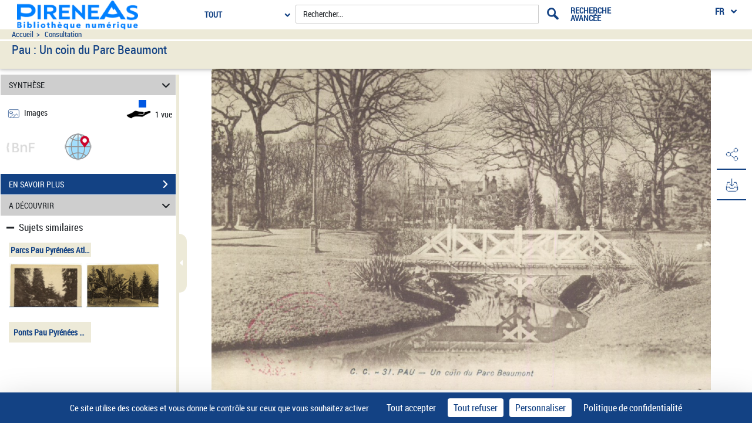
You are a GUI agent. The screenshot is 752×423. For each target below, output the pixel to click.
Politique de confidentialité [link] (632, 407)
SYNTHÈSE (91, 85)
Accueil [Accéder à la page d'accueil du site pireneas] (22, 34)
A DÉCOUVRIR (91, 205)
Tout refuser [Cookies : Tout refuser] (476, 407)
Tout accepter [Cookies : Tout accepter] (411, 407)
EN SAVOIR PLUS (92, 184)
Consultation (63, 34)
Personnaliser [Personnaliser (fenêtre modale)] (540, 407)
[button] (78, 146)
